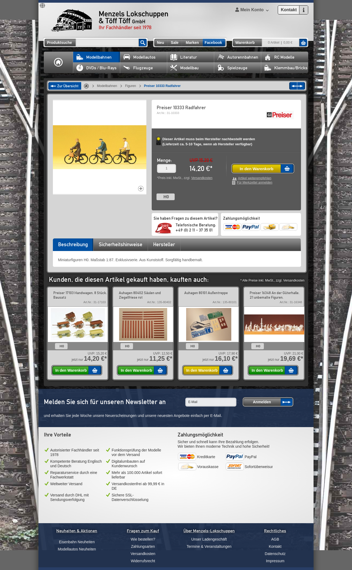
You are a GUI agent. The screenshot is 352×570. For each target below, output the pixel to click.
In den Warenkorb (256, 168)
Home (58, 62)
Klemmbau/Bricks (285, 67)
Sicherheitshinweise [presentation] (120, 244)
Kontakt (275, 546)
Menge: (164, 160)
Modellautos (139, 57)
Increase (141, 188)
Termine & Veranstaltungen (209, 546)
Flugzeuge (138, 67)
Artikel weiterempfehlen (254, 178)
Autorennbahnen (237, 57)
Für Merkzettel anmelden (254, 182)
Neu (160, 42)
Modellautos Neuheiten (77, 549)
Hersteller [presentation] (164, 244)
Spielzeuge (232, 67)
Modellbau (184, 67)
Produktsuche (59, 42)
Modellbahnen (94, 57)
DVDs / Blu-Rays (96, 67)
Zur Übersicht (68, 86)
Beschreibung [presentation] (73, 244)
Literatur (183, 57)
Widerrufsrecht (143, 561)
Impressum (275, 561)
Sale (175, 42)
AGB (275, 539)
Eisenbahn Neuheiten (77, 542)
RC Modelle (279, 57)
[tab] (72, 246)
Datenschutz (275, 554)
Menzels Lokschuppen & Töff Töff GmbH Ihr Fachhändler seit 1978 (109, 20)
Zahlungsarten (143, 546)
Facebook (213, 42)
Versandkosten (201, 178)
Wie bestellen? (143, 539)
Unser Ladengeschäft (209, 539)
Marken (192, 42)
